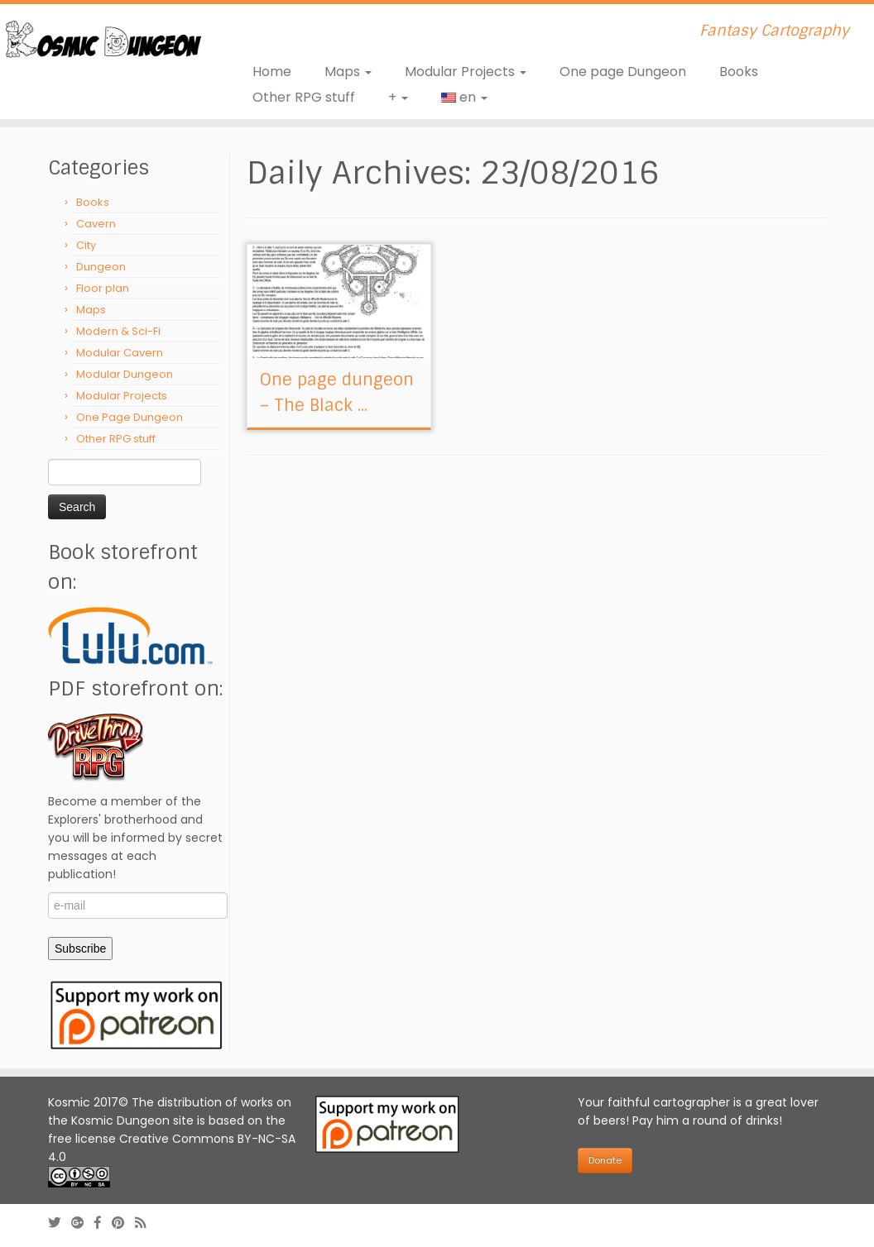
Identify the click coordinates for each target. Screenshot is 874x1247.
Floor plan (102, 288)
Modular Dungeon (124, 374)
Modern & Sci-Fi (118, 331)
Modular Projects (465, 71)
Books (738, 71)
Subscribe (80, 948)
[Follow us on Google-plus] (82, 1222)
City (86, 245)
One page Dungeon (622, 71)
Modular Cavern (119, 353)
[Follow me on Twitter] (59, 1222)
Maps (348, 71)
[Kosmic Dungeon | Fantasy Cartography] (102, 41)
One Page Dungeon (129, 417)
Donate (605, 1160)
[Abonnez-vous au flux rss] (145, 1222)
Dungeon (101, 267)
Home (271, 71)
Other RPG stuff (303, 97)
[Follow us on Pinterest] (123, 1222)
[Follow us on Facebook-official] (103, 1222)
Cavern (96, 224)
